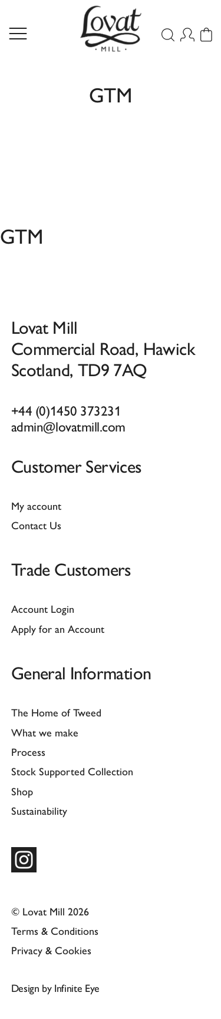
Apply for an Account (57, 628)
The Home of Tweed (56, 712)
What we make (44, 732)
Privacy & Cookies (51, 949)
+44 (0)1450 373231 (66, 410)
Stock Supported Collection (72, 771)
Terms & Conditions (54, 930)
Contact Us (36, 524)
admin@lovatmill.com (68, 426)
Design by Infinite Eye (55, 987)
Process (28, 751)
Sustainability (39, 810)
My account (36, 505)
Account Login (42, 608)
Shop (22, 791)
